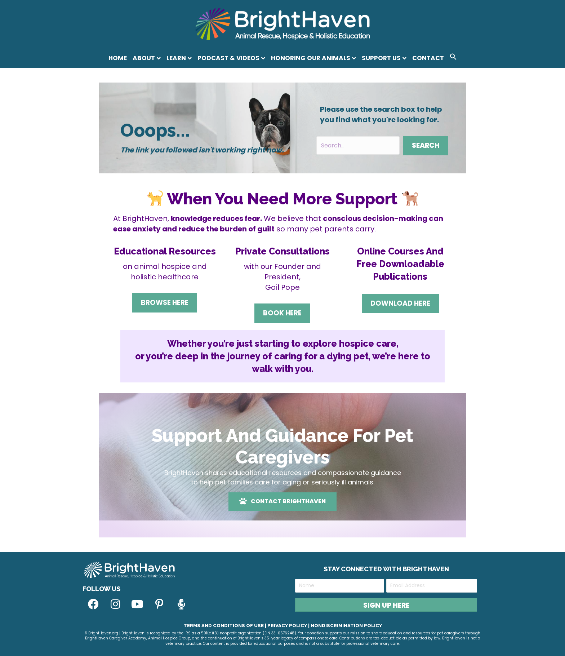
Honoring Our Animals (310, 58)
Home (117, 58)
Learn (176, 58)
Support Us (381, 58)
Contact (428, 58)
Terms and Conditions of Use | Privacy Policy (245, 625)
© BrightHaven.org (101, 633)
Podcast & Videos (228, 58)
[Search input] (358, 145)
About (144, 58)
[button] (453, 58)
